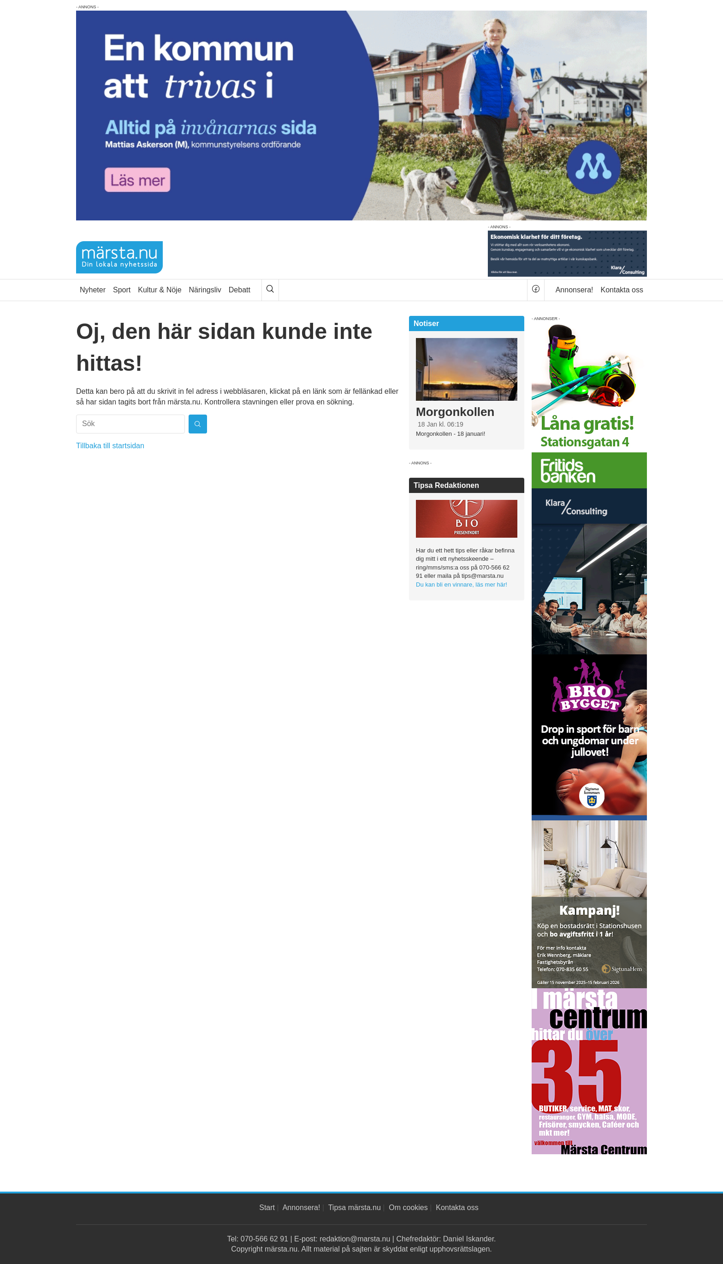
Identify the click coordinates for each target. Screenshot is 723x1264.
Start (267, 1207)
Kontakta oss (622, 290)
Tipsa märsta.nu (354, 1207)
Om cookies (408, 1207)
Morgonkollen (455, 412)
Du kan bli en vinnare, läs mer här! (461, 584)
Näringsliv (205, 290)
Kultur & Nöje (159, 290)
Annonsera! (574, 290)
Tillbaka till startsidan (110, 446)
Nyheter (93, 290)
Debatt (239, 290)
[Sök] (270, 290)
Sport (121, 290)
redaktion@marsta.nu (355, 1239)
